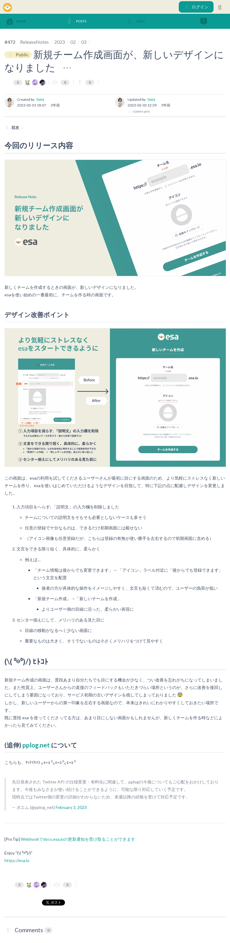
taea (40, 99)
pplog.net (36, 745)
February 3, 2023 (71, 807)
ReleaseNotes (34, 42)
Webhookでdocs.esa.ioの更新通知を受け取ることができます (78, 839)
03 (84, 42)
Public (18, 55)
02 (73, 42)
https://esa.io (16, 860)
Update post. (139, 111)
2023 (59, 42)
